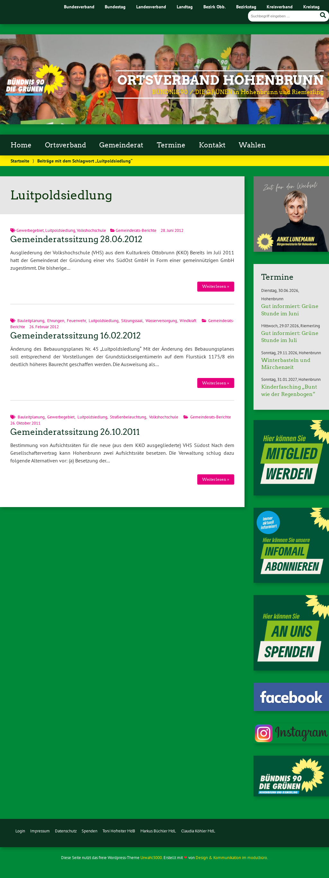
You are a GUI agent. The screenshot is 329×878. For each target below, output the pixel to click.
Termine (171, 145)
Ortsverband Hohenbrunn (220, 80)
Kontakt (212, 145)
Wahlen (252, 145)
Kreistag (311, 7)
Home (21, 145)
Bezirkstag (246, 7)
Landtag (185, 7)
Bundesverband (79, 7)
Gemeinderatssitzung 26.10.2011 (75, 432)
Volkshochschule (91, 230)
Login (20, 831)
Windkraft (188, 320)
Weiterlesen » (215, 286)
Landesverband (151, 7)
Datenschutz (66, 831)
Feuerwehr (76, 320)
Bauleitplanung (30, 320)
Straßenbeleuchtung (128, 417)
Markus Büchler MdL (158, 831)
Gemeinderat (121, 145)
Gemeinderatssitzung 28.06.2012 (76, 239)
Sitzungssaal (132, 320)
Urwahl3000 (151, 857)
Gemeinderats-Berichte (136, 230)
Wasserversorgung (161, 320)
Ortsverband (65, 145)
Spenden (89, 831)
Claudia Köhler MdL (198, 831)
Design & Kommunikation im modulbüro (231, 857)
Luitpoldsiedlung (60, 230)
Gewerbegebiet (30, 230)
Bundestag (115, 7)
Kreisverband (280, 7)
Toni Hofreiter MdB (118, 831)
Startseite (20, 161)
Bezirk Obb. (214, 7)
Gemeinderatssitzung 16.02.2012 (75, 335)
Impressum (40, 831)
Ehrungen (55, 320)
